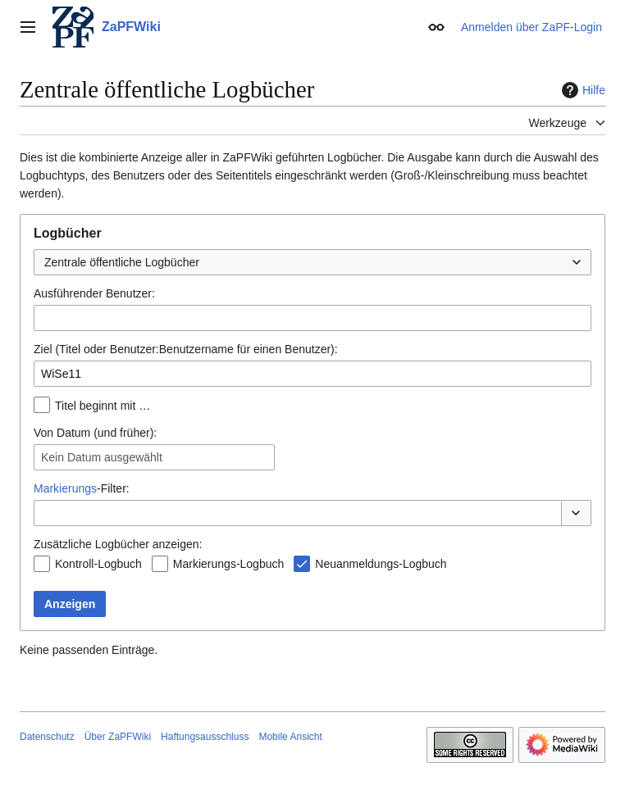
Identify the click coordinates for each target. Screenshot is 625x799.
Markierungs (65, 488)
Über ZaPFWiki (117, 736)
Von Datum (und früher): (95, 432)
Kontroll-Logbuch (98, 563)
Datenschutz (47, 736)
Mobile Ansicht (290, 736)
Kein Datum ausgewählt (101, 457)
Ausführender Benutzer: (94, 293)
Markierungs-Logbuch (228, 563)
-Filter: (82, 488)
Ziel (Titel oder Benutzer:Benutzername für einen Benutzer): (186, 349)
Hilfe (581, 90)
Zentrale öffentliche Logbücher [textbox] (121, 262)
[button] (576, 513)
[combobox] (312, 262)
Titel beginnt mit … (102, 405)
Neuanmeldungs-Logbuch (380, 563)
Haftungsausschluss (205, 736)
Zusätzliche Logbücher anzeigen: (118, 544)
